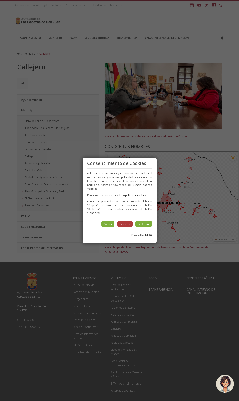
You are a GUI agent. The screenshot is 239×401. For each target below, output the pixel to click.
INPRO (148, 235)
